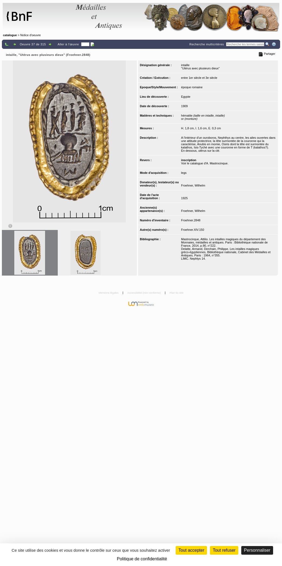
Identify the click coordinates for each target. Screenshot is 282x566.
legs (183, 172)
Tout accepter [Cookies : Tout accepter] (191, 550)
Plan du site (176, 292)
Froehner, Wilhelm (193, 185)
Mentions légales (108, 292)
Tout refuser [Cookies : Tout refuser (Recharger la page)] (224, 550)
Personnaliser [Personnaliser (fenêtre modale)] (257, 550)
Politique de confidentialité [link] (142, 559)
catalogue (10, 35)
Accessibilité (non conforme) (144, 292)
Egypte (185, 96)
